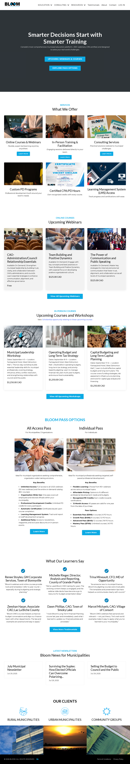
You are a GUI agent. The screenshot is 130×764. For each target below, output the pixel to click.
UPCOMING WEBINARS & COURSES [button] (65, 59)
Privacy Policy (118, 759)
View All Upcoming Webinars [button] (65, 296)
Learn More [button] (23, 154)
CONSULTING (61, 5)
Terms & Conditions (104, 759)
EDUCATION (45, 5)
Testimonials (93, 5)
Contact (112, 5)
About (104, 5)
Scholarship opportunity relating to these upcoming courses (67, 320)
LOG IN (121, 5)
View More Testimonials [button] (65, 629)
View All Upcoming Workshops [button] (65, 396)
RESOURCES (78, 5)
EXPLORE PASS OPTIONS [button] (65, 68)
